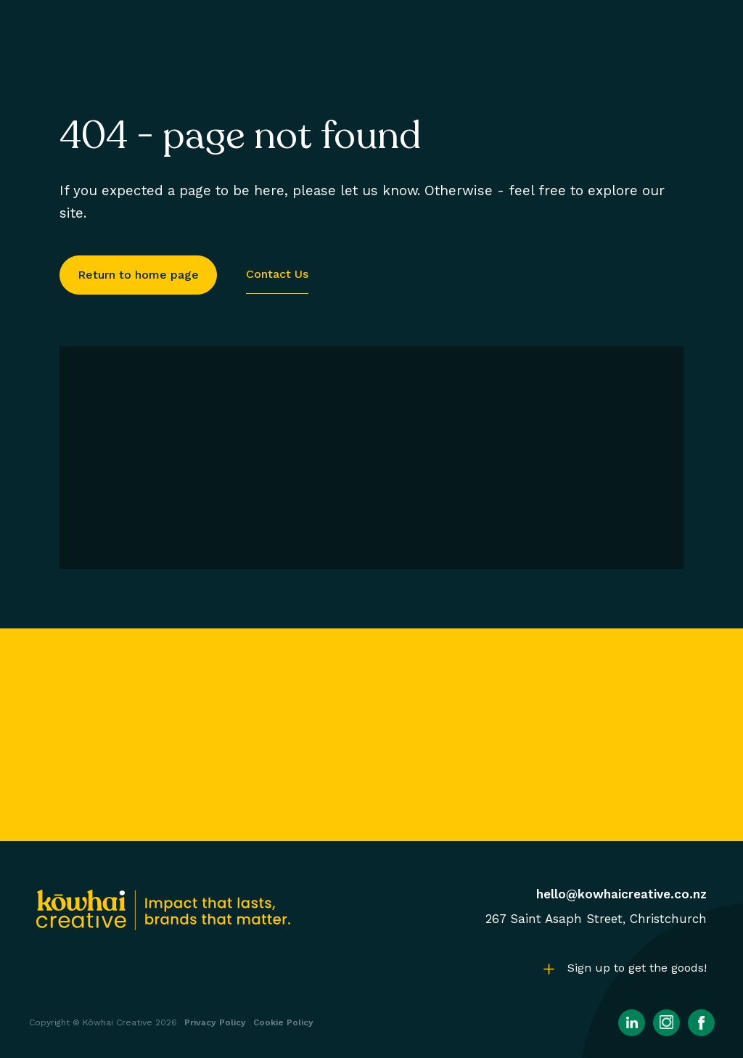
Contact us (277, 274)
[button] (622, 968)
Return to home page (138, 275)
